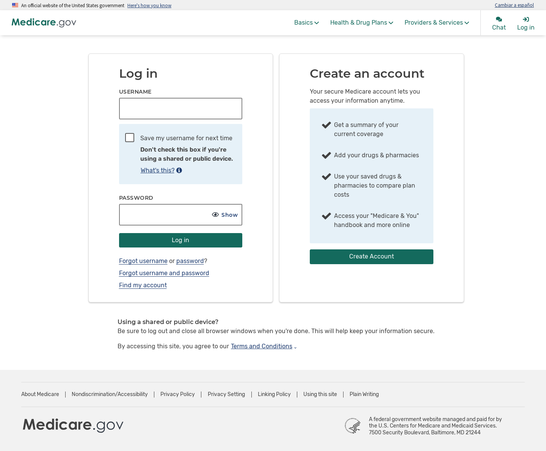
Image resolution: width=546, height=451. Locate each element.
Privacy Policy (177, 394)
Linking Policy (274, 394)
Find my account (143, 285)
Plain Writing (364, 394)
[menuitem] (307, 22)
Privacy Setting (226, 394)
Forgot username (143, 261)
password (190, 261)
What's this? (161, 170)
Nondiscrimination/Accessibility (110, 394)
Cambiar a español (514, 5)
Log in (180, 240)
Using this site (320, 394)
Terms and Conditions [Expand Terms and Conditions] (264, 346)
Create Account (371, 256)
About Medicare (40, 394)
